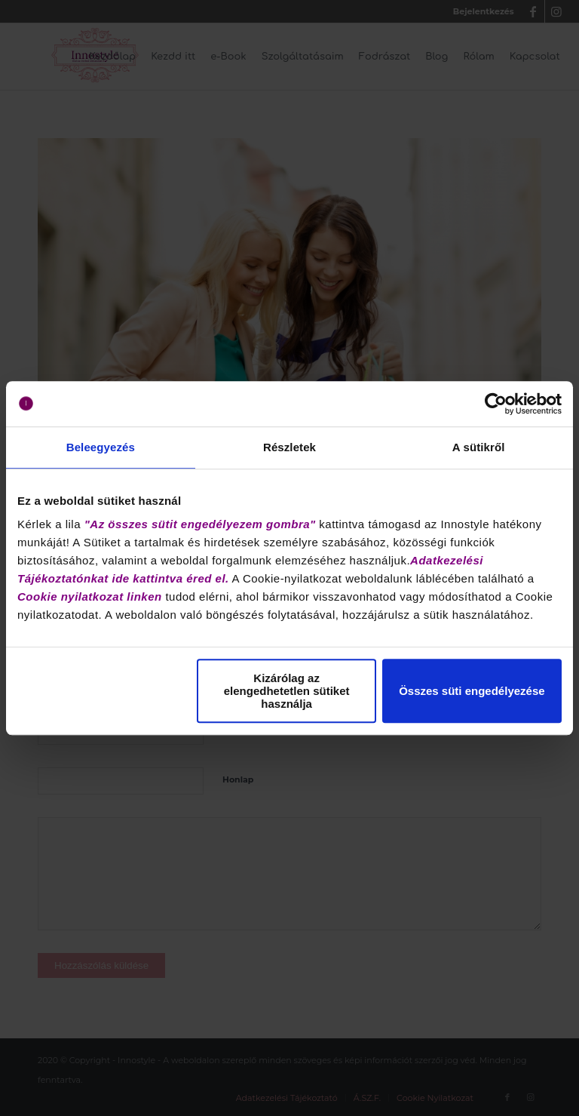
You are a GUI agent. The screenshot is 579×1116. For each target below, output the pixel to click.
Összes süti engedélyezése (471, 690)
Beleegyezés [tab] (100, 447)
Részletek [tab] (289, 447)
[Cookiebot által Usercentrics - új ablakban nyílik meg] (496, 403)
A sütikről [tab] (478, 447)
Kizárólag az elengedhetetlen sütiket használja (287, 691)
